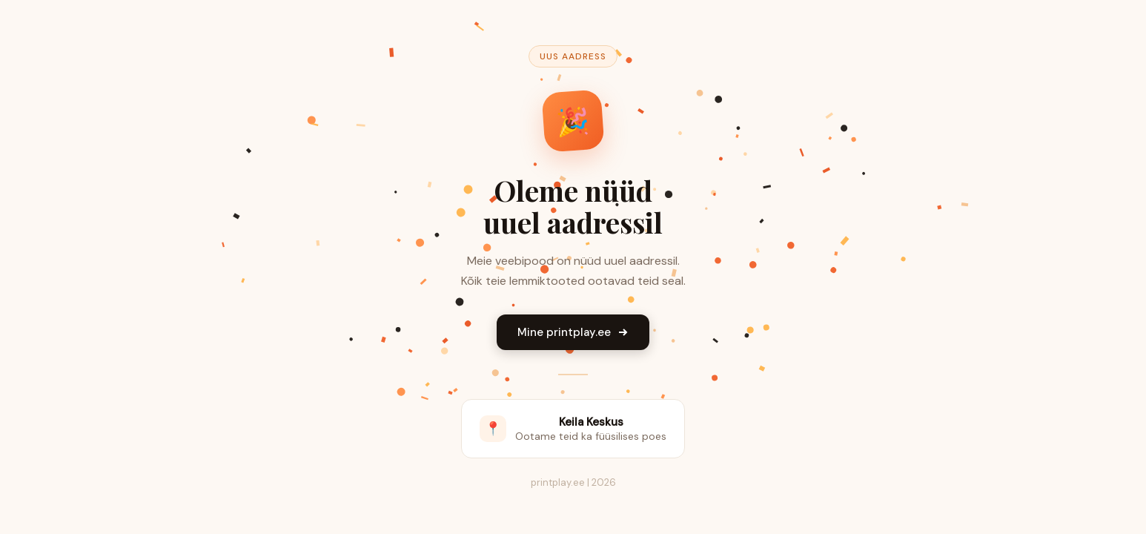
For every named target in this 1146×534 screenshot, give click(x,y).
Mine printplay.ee (573, 332)
